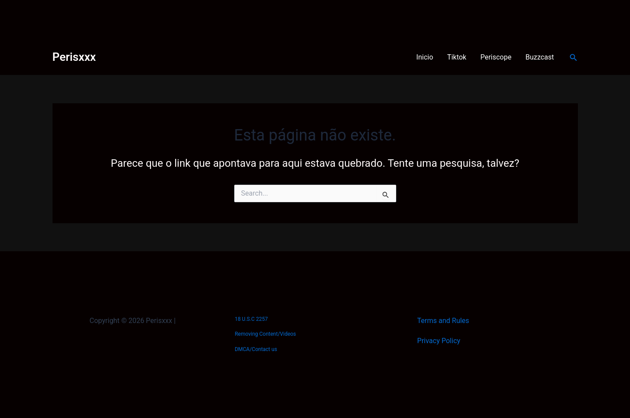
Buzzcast (539, 57)
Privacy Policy (439, 341)
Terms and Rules (443, 320)
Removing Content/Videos (265, 334)
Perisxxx (74, 56)
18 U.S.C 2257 (251, 319)
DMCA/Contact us (256, 349)
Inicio (424, 57)
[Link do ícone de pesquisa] (573, 57)
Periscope (495, 57)
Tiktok (456, 57)
